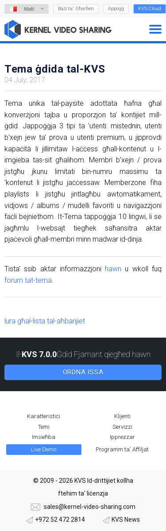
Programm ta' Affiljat (122, 449)
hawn (113, 269)
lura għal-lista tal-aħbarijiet (44, 321)
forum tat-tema (28, 280)
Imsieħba (43, 437)
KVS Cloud (149, 9)
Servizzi (122, 426)
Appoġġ (116, 9)
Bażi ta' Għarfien (76, 9)
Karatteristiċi (43, 416)
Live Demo (43, 449)
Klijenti (122, 416)
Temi (44, 426)
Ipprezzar (122, 437)
